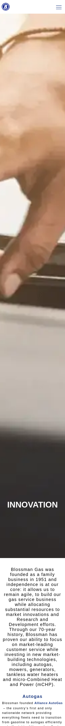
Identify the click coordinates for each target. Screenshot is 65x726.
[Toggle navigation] (59, 7)
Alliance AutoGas (48, 703)
